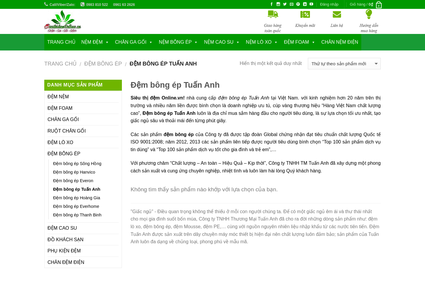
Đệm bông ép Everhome (76, 206)
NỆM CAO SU (218, 42)
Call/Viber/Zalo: (62, 5)
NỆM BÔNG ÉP (175, 42)
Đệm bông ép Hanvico (74, 172)
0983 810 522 (97, 5)
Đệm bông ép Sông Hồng (77, 163)
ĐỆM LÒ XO (60, 142)
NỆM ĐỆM (92, 42)
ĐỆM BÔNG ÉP (103, 64)
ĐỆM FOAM (60, 108)
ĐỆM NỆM (58, 96)
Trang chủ (61, 42)
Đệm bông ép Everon (73, 180)
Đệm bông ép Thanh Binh (77, 215)
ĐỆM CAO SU (62, 228)
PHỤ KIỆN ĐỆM (64, 250)
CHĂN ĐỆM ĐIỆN (66, 262)
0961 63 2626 (124, 5)
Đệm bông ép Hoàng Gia (76, 197)
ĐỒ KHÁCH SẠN (66, 239)
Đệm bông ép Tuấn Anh (76, 189)
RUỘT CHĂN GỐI (67, 130)
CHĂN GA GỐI (130, 42)
